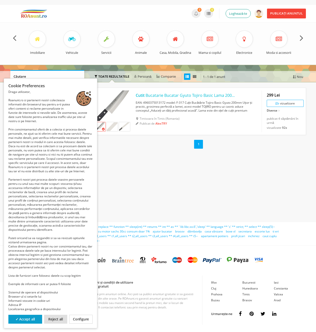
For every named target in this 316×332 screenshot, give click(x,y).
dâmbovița (194, 231)
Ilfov (214, 282)
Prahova (216, 294)
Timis (246, 294)
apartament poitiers (214, 236)
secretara (245, 231)
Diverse (272, 111)
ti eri (276, 231)
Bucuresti (248, 282)
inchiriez (254, 236)
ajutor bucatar (162, 231)
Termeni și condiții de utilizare (110, 282)
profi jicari (238, 236)
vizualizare (285, 103)
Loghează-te (238, 13)
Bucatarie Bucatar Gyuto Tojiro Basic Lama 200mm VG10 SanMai (186, 95)
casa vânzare (214, 231)
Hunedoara (250, 288)
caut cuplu (270, 236)
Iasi (276, 282)
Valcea (278, 294)
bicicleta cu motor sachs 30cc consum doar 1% (118, 231)
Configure (81, 319)
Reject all (55, 319)
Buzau (215, 300)
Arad (277, 300)
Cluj (213, 288)
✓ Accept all (25, 319)
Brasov (247, 300)
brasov (179, 231)
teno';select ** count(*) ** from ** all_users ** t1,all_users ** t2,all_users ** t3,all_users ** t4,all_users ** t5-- (122, 236)
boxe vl (230, 231)
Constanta (281, 288)
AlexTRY (161, 123)
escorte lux (262, 231)
